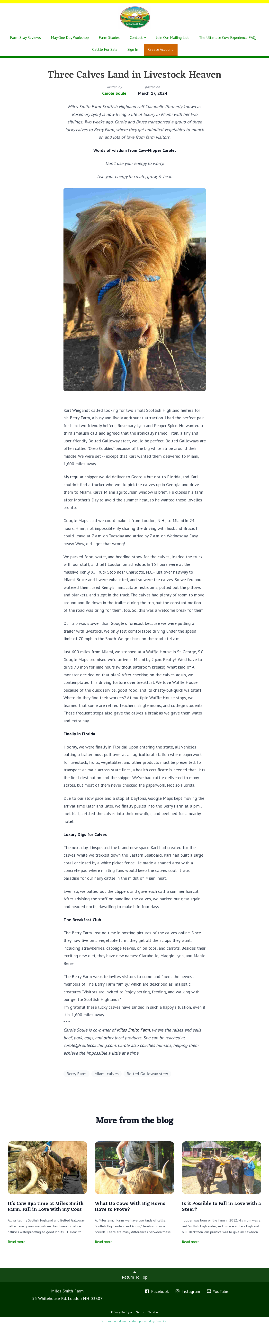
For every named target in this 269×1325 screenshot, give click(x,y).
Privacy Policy (120, 1312)
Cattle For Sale (104, 49)
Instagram (187, 1291)
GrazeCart (162, 1321)
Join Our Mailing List (172, 37)
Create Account (160, 49)
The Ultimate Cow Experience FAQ (227, 37)
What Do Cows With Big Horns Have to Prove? (130, 1206)
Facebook (156, 1291)
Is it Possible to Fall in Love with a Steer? (221, 1206)
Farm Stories (109, 37)
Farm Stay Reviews (25, 37)
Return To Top (134, 1275)
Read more (16, 1241)
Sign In (132, 49)
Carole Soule (114, 93)
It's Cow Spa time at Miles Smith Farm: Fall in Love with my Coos (46, 1206)
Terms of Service (147, 1312)
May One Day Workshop (70, 37)
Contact (138, 37)
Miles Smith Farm (133, 1030)
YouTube (217, 1291)
